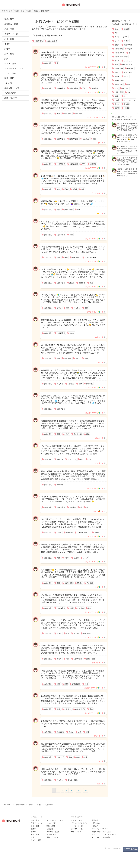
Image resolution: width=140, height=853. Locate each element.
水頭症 (129, 49)
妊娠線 (126, 29)
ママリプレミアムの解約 (101, 837)
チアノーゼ (128, 72)
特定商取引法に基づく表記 (101, 832)
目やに (126, 76)
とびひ (117, 72)
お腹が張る (39, 41)
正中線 (117, 104)
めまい (126, 41)
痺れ (125, 96)
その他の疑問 (10, 93)
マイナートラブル (121, 37)
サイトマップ (76, 832)
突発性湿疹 (119, 84)
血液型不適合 (119, 80)
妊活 (6, 58)
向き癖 (126, 104)
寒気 (116, 65)
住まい (7, 44)
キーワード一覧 (77, 826)
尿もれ (117, 61)
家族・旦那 (9, 78)
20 (78, 790)
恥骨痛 (117, 76)
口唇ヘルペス (127, 65)
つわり (117, 29)
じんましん (128, 61)
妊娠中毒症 (128, 45)
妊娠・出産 (9, 29)
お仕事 (7, 49)
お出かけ (8, 83)
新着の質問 (9, 19)
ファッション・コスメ (14, 68)
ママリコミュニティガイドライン (104, 834)
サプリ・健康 (10, 63)
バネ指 (126, 108)
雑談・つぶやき (11, 98)
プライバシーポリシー (100, 829)
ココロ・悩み (10, 73)
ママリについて (77, 820)
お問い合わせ (96, 823)
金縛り (117, 96)
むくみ (117, 41)
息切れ (117, 45)
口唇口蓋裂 (119, 92)
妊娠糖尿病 (119, 49)
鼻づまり (125, 88)
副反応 (117, 108)
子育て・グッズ (11, 34)
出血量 (117, 100)
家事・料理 (9, 54)
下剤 (128, 92)
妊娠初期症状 (119, 53)
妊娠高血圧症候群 (121, 57)
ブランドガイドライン (79, 823)
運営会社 (95, 820)
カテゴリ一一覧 (77, 829)
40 (86, 790)
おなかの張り (52, 41)
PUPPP (117, 33)
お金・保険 (9, 39)
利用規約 (95, 826)
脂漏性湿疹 (119, 69)
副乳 (128, 84)
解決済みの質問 (11, 24)
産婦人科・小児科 (12, 88)
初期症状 (130, 69)
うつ (116, 88)
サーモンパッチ (129, 100)
